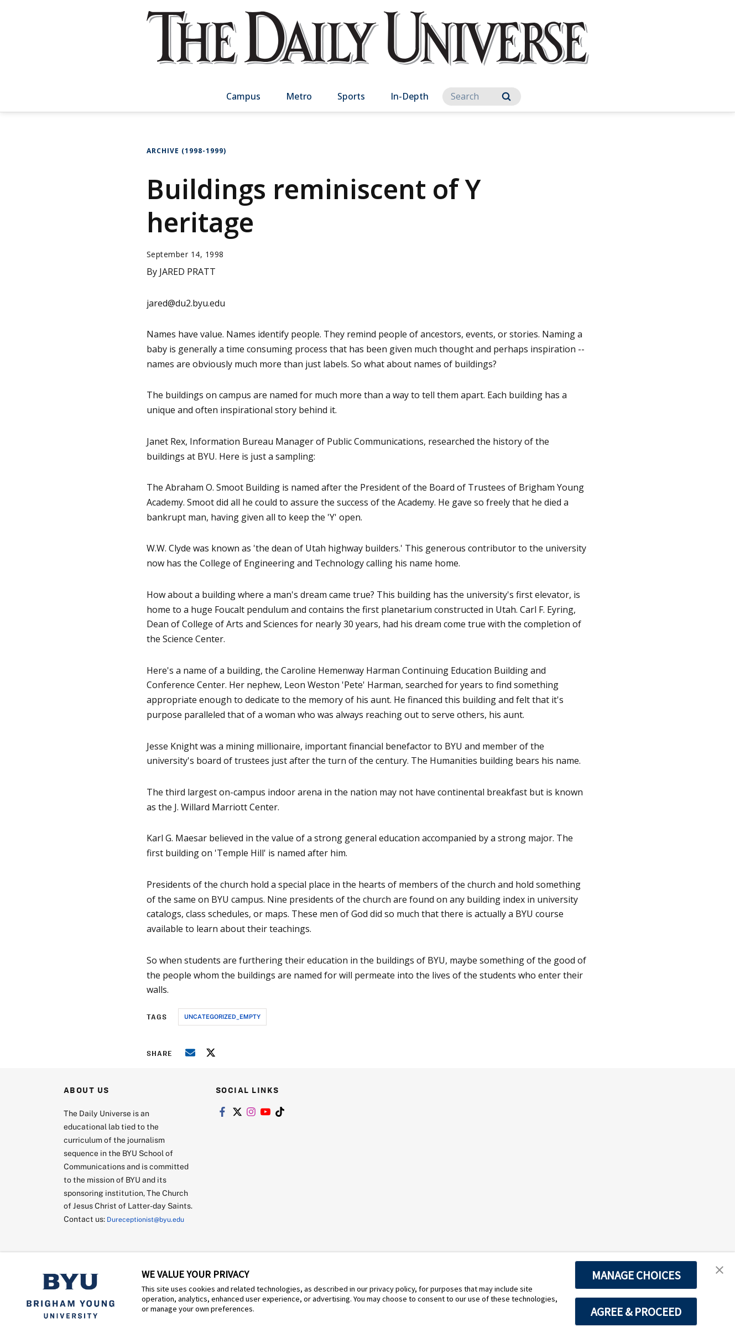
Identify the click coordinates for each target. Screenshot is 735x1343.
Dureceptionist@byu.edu (108, 1232)
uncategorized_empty (222, 1016)
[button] (717, 1272)
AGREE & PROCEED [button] (636, 1311)
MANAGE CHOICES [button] (636, 1275)
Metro (299, 96)
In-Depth (409, 96)
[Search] (482, 96)
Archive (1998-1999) (186, 150)
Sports (351, 96)
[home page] (368, 49)
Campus (243, 96)
